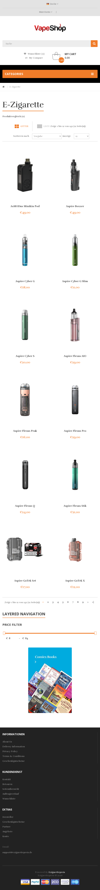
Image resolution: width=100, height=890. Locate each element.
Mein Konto (45, 11)
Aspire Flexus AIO (75, 356)
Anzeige (66, 136)
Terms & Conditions (13, 756)
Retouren (7, 784)
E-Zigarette (15, 87)
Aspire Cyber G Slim (75, 281)
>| (93, 602)
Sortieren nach (21, 136)
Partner (6, 826)
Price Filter (12, 625)
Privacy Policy (10, 751)
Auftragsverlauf (10, 793)
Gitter (24, 126)
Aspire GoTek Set (25, 580)
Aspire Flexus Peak (25, 431)
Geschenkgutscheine (13, 761)
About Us (7, 741)
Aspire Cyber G (25, 281)
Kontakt (6, 779)
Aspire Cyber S (25, 356)
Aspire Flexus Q (25, 506)
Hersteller (7, 817)
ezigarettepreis (57, 872)
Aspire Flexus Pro (75, 431)
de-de (52, 3)
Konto (5, 836)
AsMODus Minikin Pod (25, 206)
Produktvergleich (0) (13, 116)
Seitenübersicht (10, 789)
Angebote (7, 831)
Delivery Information (13, 746)
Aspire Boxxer (75, 206)
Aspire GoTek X (75, 580)
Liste (47, 126)
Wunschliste (8, 798)
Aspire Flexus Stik (75, 506)
